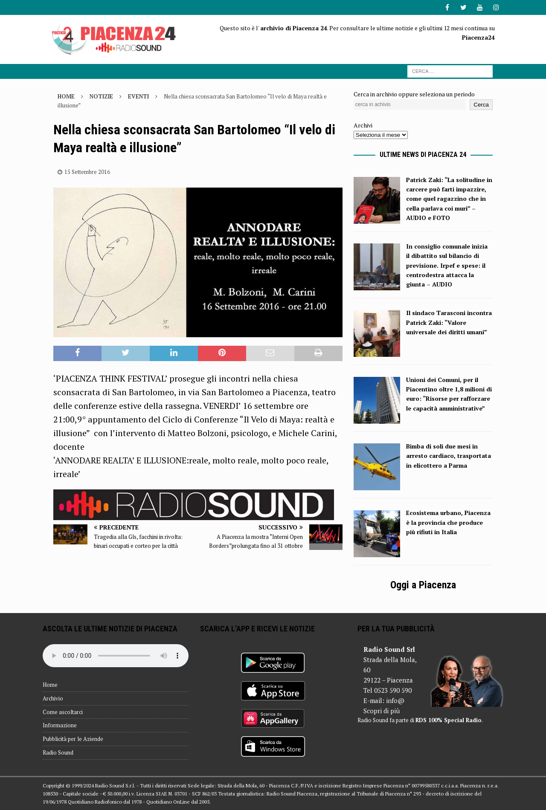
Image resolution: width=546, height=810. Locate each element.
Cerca (481, 104)
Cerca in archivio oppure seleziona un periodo (414, 94)
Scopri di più (381, 710)
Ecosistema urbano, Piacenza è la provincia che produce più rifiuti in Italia (448, 522)
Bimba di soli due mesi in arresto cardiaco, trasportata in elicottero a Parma (448, 455)
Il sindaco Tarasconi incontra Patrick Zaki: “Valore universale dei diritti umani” (449, 322)
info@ (395, 700)
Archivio (53, 698)
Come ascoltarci (63, 712)
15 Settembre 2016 (87, 172)
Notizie (101, 96)
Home (50, 684)
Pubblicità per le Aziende (73, 739)
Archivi (363, 125)
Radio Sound (58, 752)
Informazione (60, 725)
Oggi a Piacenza (423, 585)
